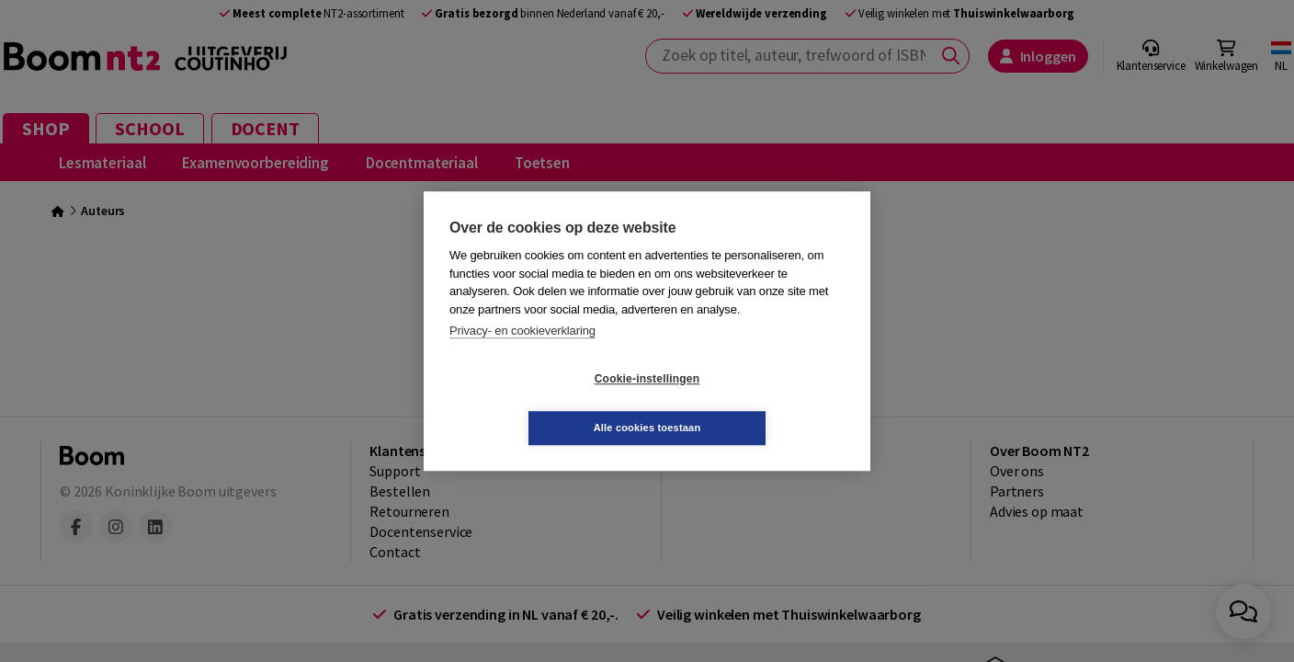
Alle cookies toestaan (757, 402)
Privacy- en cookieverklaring (522, 355)
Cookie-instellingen (537, 403)
